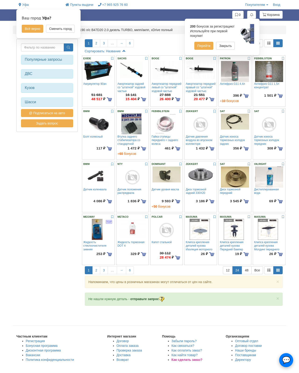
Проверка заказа (129, 350)
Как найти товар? (184, 355)
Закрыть (225, 46)
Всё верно (32, 29)
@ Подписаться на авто (47, 113)
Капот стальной (162, 242)
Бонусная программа (41, 346)
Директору (243, 360)
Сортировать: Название (105, 51)
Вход (276, 5)
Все (257, 270)
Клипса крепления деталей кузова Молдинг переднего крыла (266, 248)
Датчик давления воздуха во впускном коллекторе (199, 140)
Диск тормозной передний (230, 191)
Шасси (30, 102)
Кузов (30, 88)
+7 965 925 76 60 (113, 5)
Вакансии (33, 355)
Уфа (24, 5)
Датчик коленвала (95, 189)
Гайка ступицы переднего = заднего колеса (165, 140)
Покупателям (256, 5)
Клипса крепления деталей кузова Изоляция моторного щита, (199, 248)
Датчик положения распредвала (129, 191)
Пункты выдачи (79, 5)
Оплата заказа (128, 346)
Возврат (123, 360)
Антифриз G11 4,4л (232, 83)
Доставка (124, 355)
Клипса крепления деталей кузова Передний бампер (231, 246)
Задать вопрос (47, 123)
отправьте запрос (147, 299)
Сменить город (60, 29)
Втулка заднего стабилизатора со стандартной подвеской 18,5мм (129, 142)
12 (228, 270)
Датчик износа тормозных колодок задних (232, 140)
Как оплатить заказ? (186, 350)
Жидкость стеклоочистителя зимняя (95, 246)
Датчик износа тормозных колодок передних (266, 140)
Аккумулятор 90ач (95, 83)
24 (237, 270)
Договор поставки (248, 346)
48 (247, 270)
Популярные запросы (43, 59)
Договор (123, 341)
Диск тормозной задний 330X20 (196, 191)
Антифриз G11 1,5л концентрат (266, 85)
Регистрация (35, 341)
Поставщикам (245, 355)
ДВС (28, 74)
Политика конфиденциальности (50, 360)
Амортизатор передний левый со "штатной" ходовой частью (167, 87)
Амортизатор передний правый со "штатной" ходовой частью (201, 87)
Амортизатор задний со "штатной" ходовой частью (131, 87)
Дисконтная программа (43, 350)
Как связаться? (182, 346)
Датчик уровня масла (165, 189)
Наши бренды (245, 350)
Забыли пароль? (184, 341)
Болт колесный (93, 136)
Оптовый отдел (246, 341)
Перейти (203, 46)
